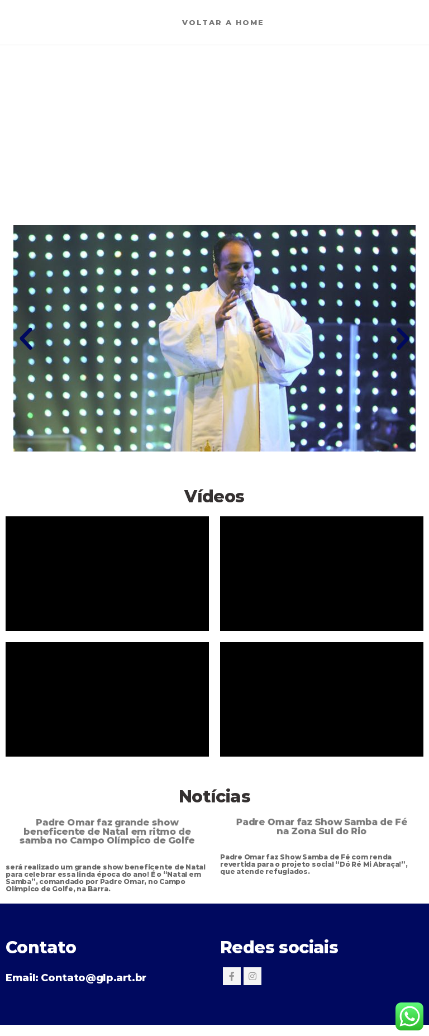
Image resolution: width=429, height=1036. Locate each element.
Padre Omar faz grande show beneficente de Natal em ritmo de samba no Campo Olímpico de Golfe (107, 831)
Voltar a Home (223, 22)
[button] (26, 338)
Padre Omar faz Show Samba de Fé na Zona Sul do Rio (322, 826)
